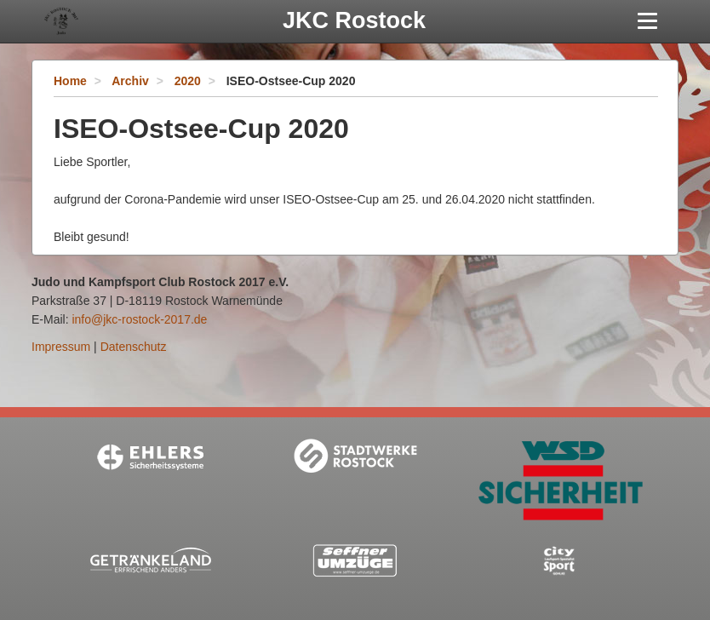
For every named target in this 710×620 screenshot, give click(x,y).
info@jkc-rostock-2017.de (139, 319)
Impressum (60, 346)
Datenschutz (133, 346)
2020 (188, 81)
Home (70, 81)
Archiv (130, 81)
